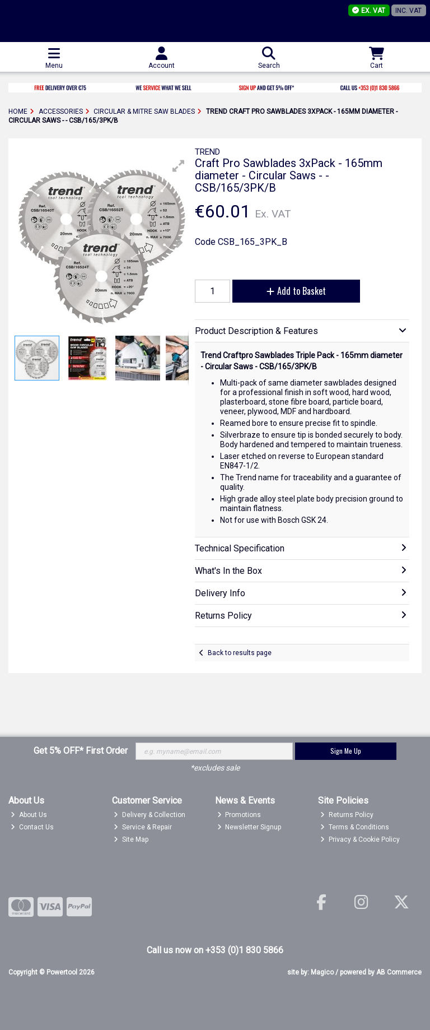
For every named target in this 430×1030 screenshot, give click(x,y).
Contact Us (32, 827)
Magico (322, 972)
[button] (179, 166)
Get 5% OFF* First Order (81, 750)
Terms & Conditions (354, 827)
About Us (29, 815)
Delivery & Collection (149, 815)
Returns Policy (346, 815)
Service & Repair (143, 827)
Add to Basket (296, 291)
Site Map (131, 839)
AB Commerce (399, 972)
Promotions (239, 815)
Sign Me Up (345, 750)
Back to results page (240, 653)
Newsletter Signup (249, 827)
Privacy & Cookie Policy (360, 839)
